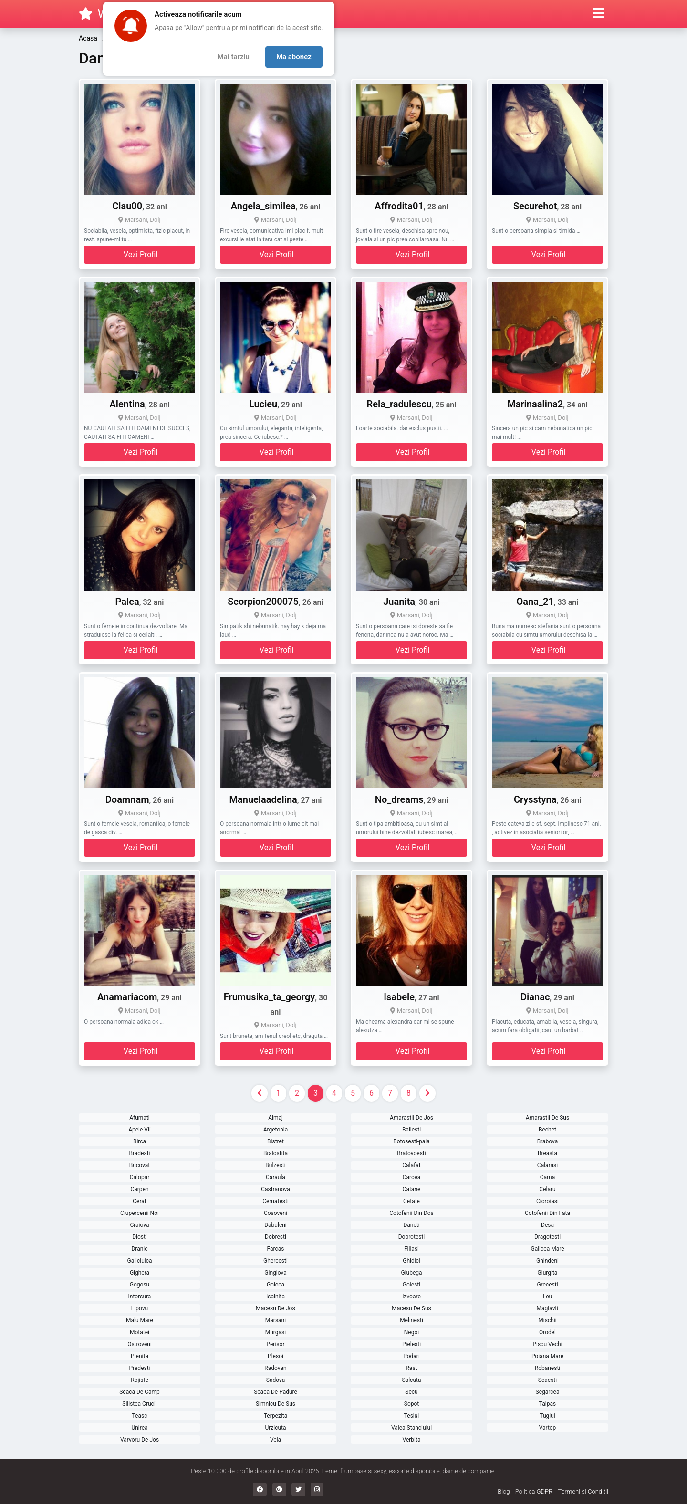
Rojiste (139, 1380)
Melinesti (411, 1320)
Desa (547, 1225)
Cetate (411, 1201)
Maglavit (548, 1308)
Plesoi (275, 1356)
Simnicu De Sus (275, 1403)
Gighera (139, 1272)
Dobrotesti (411, 1237)
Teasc (139, 1415)
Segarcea (548, 1392)
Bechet (547, 1129)
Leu (547, 1296)
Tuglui (547, 1415)
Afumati (139, 1117)
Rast (411, 1368)
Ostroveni (139, 1344)
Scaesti (547, 1380)
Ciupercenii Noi (139, 1213)
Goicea (275, 1284)
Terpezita (275, 1415)
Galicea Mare (547, 1248)
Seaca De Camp (139, 1392)
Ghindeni (547, 1260)
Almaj (275, 1117)
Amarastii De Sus (547, 1117)
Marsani (275, 1320)
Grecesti (547, 1284)
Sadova (275, 1380)
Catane (412, 1189)
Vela (275, 1439)
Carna (547, 1177)
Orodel (547, 1332)
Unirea (139, 1427)
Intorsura (139, 1296)
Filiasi (411, 1248)
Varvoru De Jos (139, 1439)
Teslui (411, 1415)
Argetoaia (275, 1129)
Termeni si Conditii (583, 1491)
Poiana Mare (547, 1356)
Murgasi (275, 1332)
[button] (598, 14)
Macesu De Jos (275, 1308)
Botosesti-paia (411, 1141)
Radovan (275, 1368)
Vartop (547, 1427)
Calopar (139, 1177)
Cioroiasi (547, 1201)
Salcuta (411, 1380)
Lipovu (139, 1308)
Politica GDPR (534, 1491)
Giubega (411, 1272)
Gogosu (139, 1284)
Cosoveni (275, 1213)
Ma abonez (294, 56)
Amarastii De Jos (411, 1117)
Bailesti (411, 1129)
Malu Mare (139, 1320)
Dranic (139, 1248)
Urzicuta (275, 1427)
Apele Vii (139, 1129)
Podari (411, 1356)
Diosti (139, 1237)
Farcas (275, 1248)
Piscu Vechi (547, 1344)
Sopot (411, 1403)
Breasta (547, 1153)
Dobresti (275, 1237)
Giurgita (548, 1272)
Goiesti (411, 1284)
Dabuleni (275, 1225)
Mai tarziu (234, 56)
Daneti (411, 1225)
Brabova (547, 1141)
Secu (411, 1392)
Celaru (547, 1189)
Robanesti (548, 1368)
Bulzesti (275, 1165)
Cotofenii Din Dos (411, 1213)
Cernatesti (275, 1201)
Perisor (276, 1344)
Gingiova (275, 1272)
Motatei (139, 1332)
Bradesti (139, 1153)
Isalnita (275, 1296)
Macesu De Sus (411, 1308)
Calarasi (547, 1165)
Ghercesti (275, 1260)
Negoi (411, 1332)
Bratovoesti (411, 1153)
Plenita (139, 1356)
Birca (139, 1141)
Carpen (139, 1189)
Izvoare (411, 1296)
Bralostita (275, 1153)
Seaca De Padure (275, 1392)
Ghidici (411, 1260)
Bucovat (139, 1165)
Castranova (275, 1189)
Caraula (275, 1177)
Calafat (411, 1165)
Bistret (275, 1141)
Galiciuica (139, 1260)
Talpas (547, 1403)
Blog (504, 1491)
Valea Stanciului (411, 1427)
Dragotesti (547, 1237)
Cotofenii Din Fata (547, 1213)
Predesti (139, 1368)
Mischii (547, 1320)
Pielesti (411, 1344)
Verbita (412, 1439)
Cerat (139, 1201)
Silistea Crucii (139, 1403)
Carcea (411, 1177)
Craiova (139, 1225)
